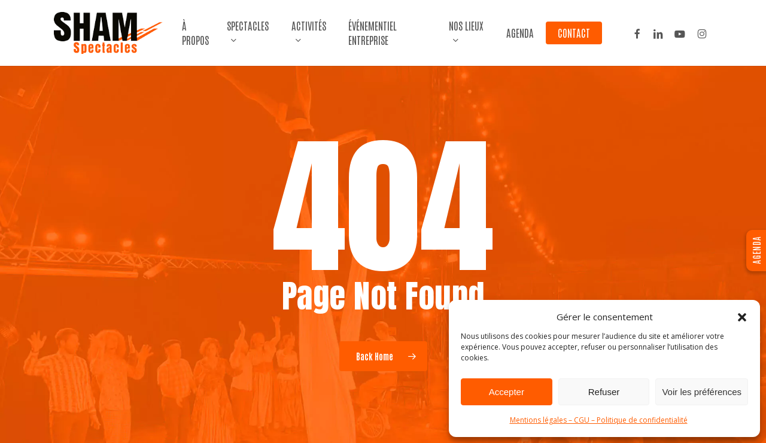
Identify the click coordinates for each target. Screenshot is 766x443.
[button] (742, 317)
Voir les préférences (701, 392)
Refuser (604, 392)
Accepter (506, 392)
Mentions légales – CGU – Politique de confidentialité (599, 420)
